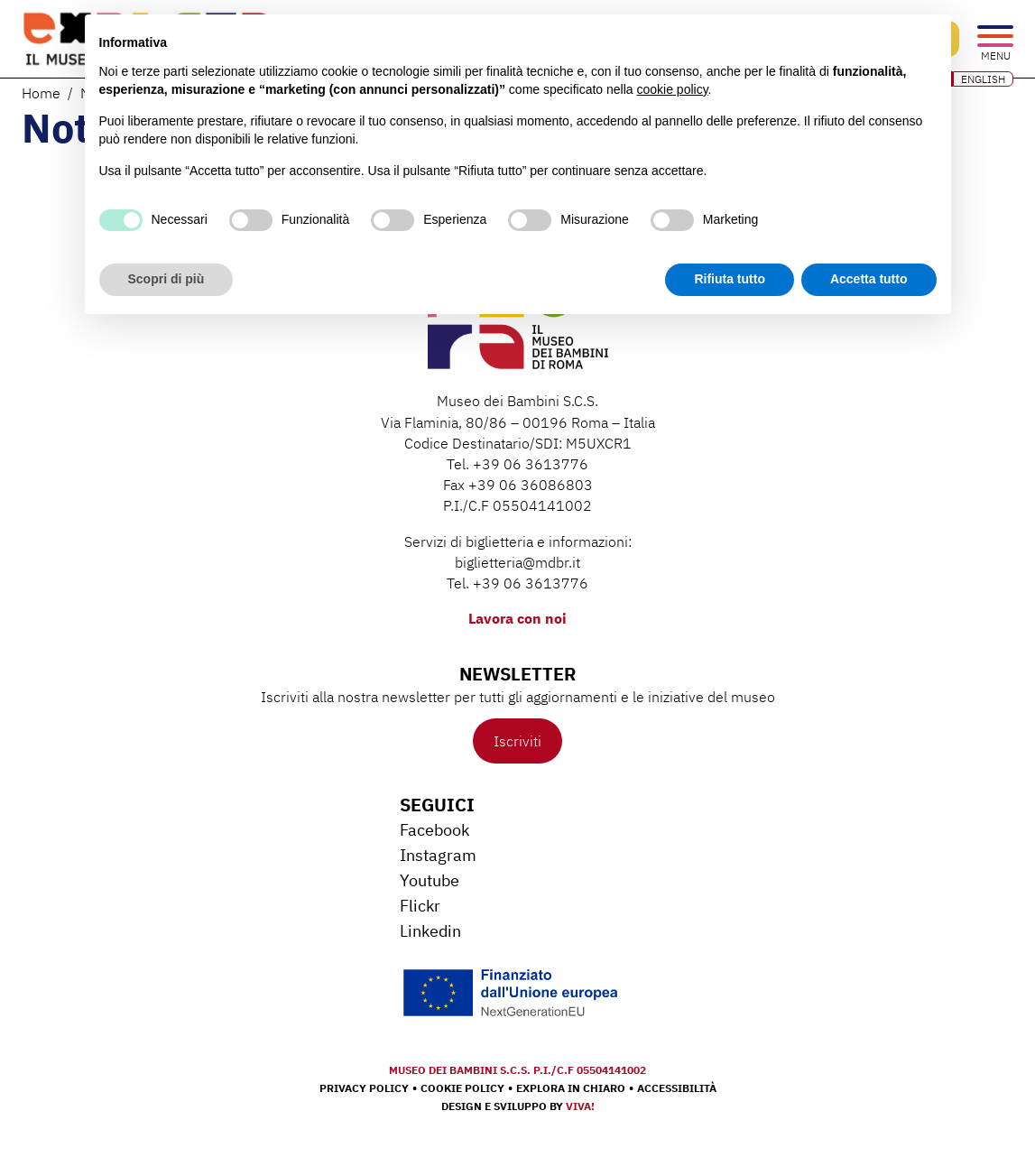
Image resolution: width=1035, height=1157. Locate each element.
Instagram (438, 855)
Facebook (434, 829)
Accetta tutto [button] (869, 279)
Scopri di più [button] (166, 279)
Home (41, 93)
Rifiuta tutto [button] (729, 279)
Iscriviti (517, 741)
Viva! (580, 1106)
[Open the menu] (995, 37)
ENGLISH (983, 79)
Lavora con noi (517, 618)
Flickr (420, 905)
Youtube (429, 880)
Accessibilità (676, 1088)
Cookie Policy (462, 1088)
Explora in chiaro (570, 1088)
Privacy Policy (364, 1088)
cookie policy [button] (671, 89)
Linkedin (430, 931)
